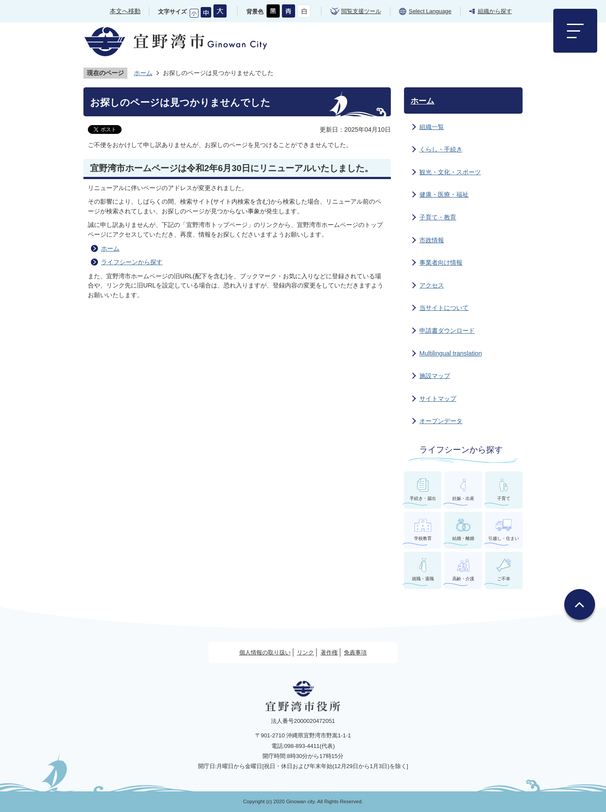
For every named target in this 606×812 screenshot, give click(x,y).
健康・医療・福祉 (444, 194)
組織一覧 (431, 126)
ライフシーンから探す (131, 262)
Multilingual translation (450, 353)
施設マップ (434, 375)
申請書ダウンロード (447, 330)
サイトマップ (437, 398)
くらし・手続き (440, 149)
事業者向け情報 (440, 262)
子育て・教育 (437, 217)
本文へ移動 (125, 10)
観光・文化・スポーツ (450, 172)
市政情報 (431, 240)
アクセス (431, 285)
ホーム (143, 72)
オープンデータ (440, 420)
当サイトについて (444, 307)
